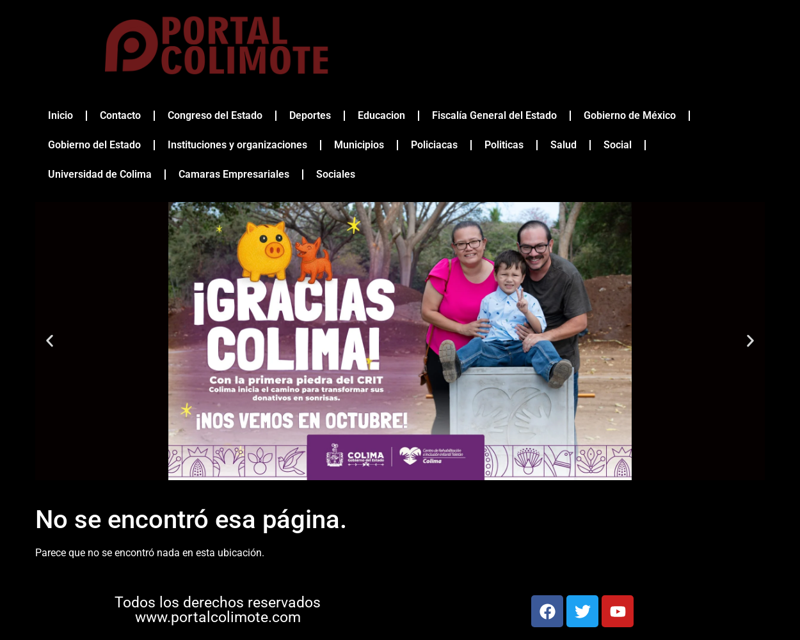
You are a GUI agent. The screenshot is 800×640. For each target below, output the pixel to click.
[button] (50, 341)
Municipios (359, 145)
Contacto (120, 115)
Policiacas (434, 145)
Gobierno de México (630, 115)
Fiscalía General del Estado (494, 115)
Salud (563, 145)
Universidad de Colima (100, 174)
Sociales (335, 174)
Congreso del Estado (215, 115)
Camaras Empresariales (234, 174)
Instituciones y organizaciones (237, 145)
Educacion (381, 115)
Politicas (504, 145)
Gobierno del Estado (94, 145)
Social (618, 145)
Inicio (60, 115)
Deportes (310, 115)
